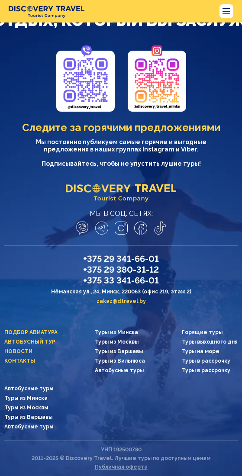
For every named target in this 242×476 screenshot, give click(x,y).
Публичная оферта (121, 467)
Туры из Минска (116, 332)
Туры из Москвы (117, 342)
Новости (18, 351)
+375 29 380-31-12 (121, 269)
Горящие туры (202, 332)
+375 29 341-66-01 (121, 258)
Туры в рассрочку (206, 361)
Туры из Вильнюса (120, 361)
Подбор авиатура (31, 332)
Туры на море (200, 351)
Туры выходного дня (210, 342)
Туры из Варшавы (119, 351)
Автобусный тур (29, 342)
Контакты (19, 361)
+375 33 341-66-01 (121, 280)
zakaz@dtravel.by (121, 301)
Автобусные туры (119, 370)
